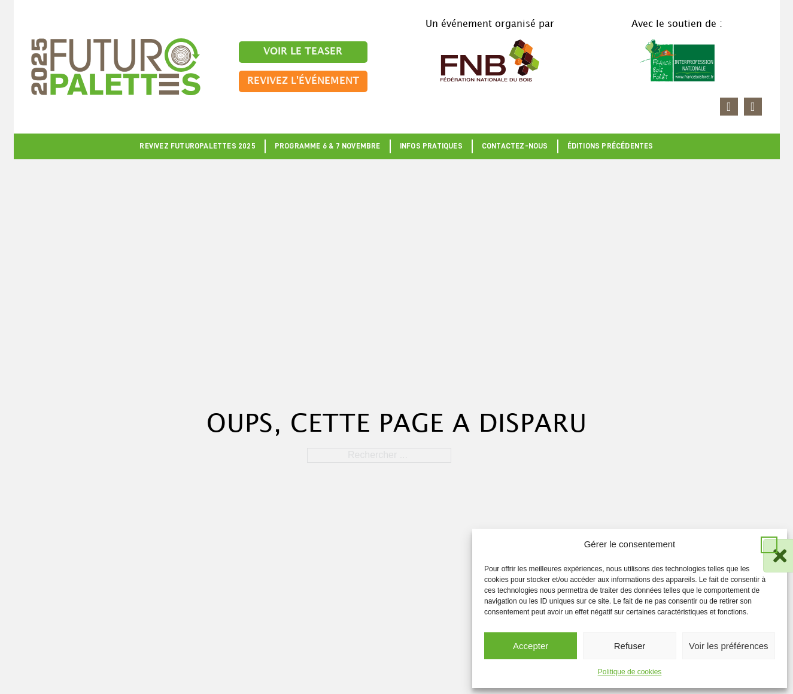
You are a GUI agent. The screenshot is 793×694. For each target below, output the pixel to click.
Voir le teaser (302, 51)
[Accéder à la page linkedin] (729, 107)
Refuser (630, 646)
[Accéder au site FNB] (490, 59)
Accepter (530, 646)
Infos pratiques (431, 146)
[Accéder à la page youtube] (753, 107)
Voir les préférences (728, 646)
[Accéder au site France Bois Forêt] (677, 59)
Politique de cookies (630, 672)
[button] (769, 545)
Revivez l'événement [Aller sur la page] (303, 81)
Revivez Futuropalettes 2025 (197, 146)
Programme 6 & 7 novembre (328, 146)
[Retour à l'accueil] (115, 66)
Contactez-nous (515, 146)
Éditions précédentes (610, 146)
